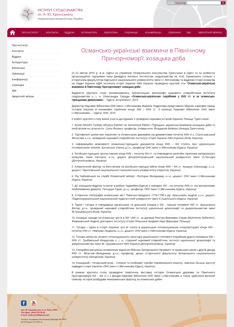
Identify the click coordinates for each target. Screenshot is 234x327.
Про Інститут (30, 32)
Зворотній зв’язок (210, 32)
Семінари (175, 32)
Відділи (69, 32)
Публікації (131, 32)
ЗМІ (188, 32)
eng (183, 2)
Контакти (52, 32)
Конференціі (153, 32)
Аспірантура (89, 32)
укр (178, 2)
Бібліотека (111, 32)
